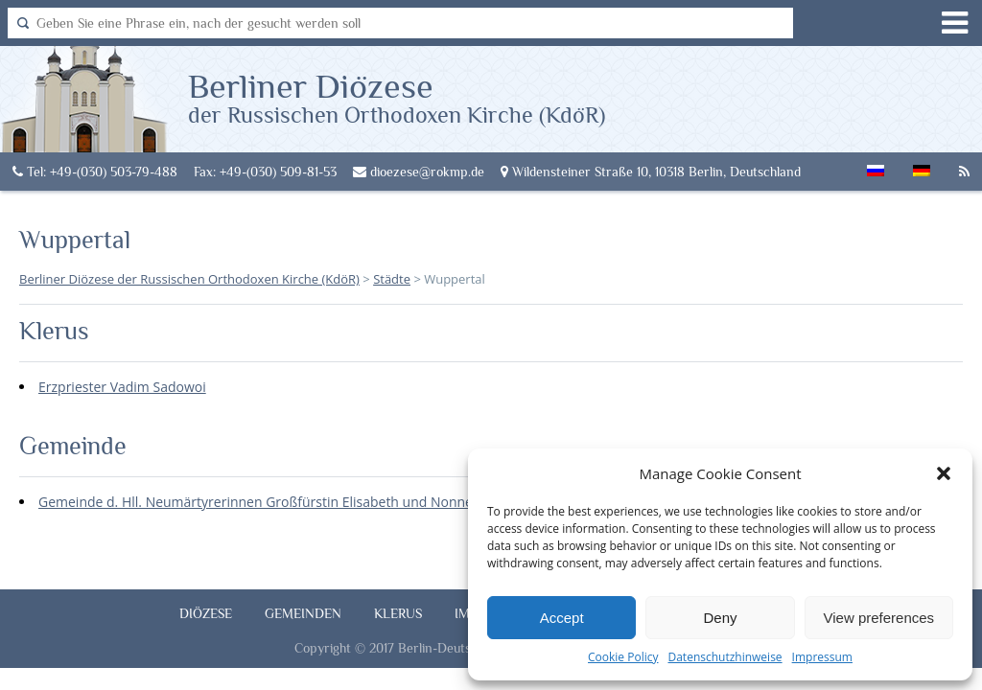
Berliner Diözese (396, 96)
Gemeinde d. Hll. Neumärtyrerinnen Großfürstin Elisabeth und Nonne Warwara (285, 502)
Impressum (822, 657)
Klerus (398, 613)
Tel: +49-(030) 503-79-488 (94, 171)
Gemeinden (303, 613)
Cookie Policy (623, 657)
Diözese (205, 613)
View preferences (879, 618)
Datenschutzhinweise (724, 657)
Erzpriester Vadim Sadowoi (122, 387)
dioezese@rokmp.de (418, 171)
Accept (562, 618)
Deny (719, 618)
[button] (943, 473)
